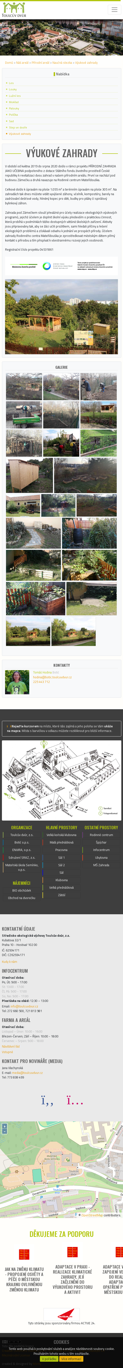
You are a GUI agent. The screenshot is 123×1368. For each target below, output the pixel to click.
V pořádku (49, 1358)
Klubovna (62, 880)
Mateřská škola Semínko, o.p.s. (21, 867)
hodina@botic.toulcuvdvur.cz (52, 677)
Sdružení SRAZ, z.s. (21, 857)
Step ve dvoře (18, 127)
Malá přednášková (61, 842)
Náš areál (22, 62)
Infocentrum (101, 849)
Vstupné (7, 1051)
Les (11, 83)
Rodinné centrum (101, 834)
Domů (9, 62)
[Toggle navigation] (114, 9)
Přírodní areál (40, 62)
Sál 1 (61, 857)
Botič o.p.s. (21, 842)
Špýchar (101, 842)
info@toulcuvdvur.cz (24, 1006)
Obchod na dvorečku (21, 897)
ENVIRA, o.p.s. (21, 849)
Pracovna (61, 849)
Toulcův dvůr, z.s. (21, 834)
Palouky (14, 108)
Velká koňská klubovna (61, 834)
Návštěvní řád (11, 1046)
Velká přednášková (61, 887)
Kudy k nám (9, 961)
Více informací (71, 1358)
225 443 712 (41, 681)
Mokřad (14, 102)
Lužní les (15, 95)
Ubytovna (101, 857)
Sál (61, 872)
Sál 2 (61, 865)
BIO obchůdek (21, 890)
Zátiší (61, 895)
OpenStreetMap (92, 1215)
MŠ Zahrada (101, 865)
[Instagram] (75, 1099)
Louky (13, 89)
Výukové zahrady (86, 62)
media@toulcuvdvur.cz (27, 1072)
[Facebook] (47, 1099)
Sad (11, 121)
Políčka (13, 114)
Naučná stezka (62, 62)
